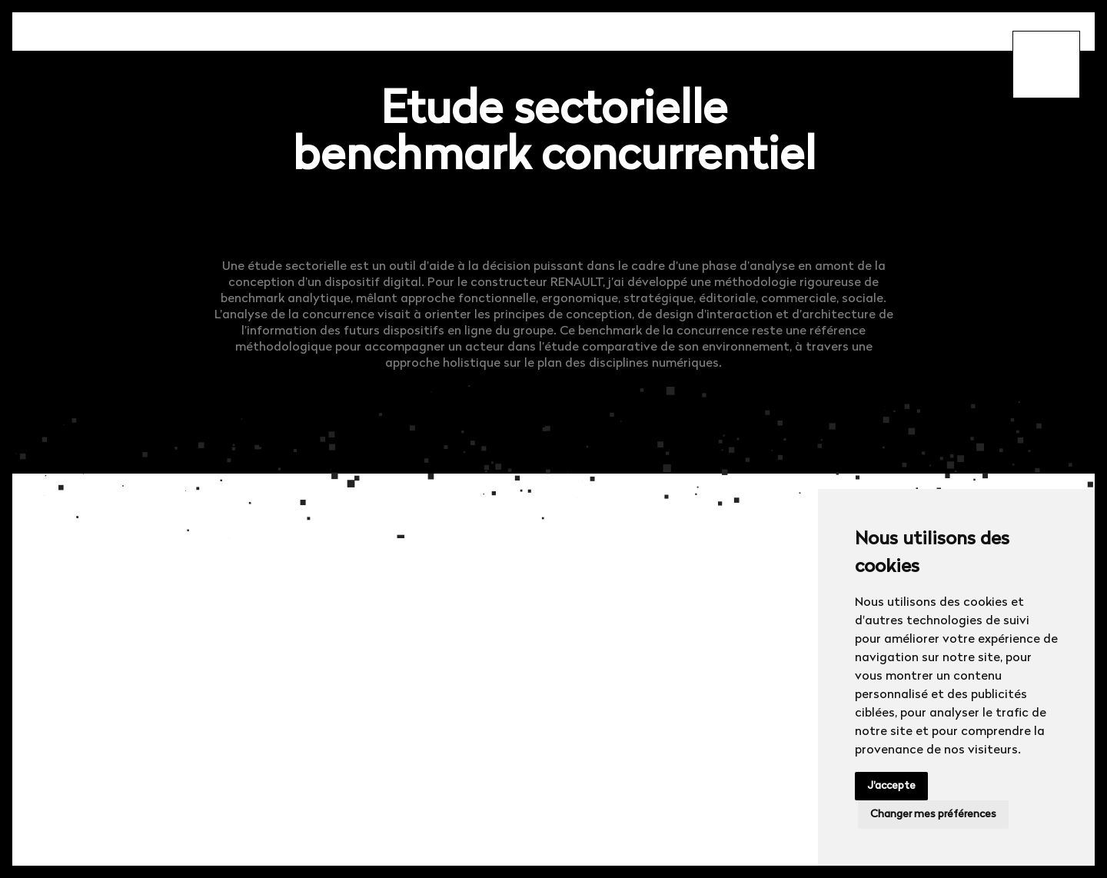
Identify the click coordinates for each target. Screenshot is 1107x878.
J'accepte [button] (891, 786)
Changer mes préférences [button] (933, 814)
